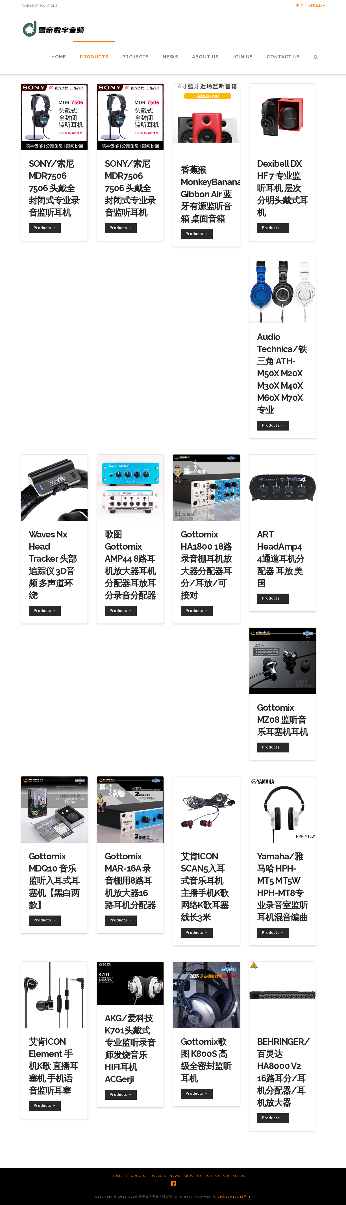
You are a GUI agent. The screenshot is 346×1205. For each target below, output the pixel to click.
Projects (157, 1175)
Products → (45, 227)
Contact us (234, 1175)
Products (135, 1175)
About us (193, 1175)
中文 (300, 5)
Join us (212, 1175)
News (175, 1175)
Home (117, 1175)
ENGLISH (317, 5)
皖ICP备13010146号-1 (232, 1196)
